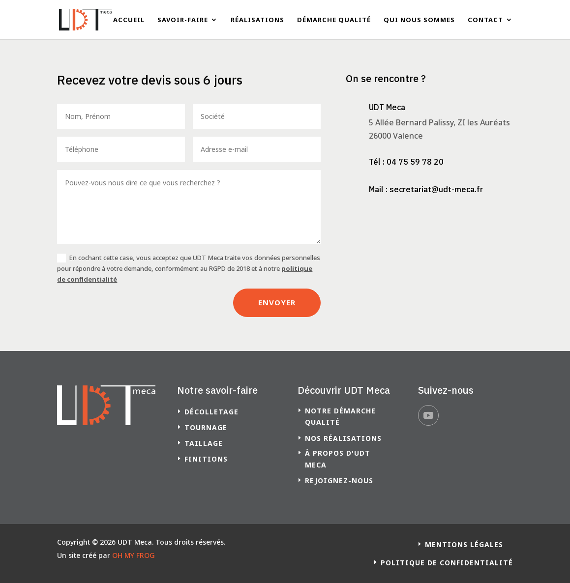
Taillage (203, 443)
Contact (485, 20)
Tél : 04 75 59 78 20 (406, 162)
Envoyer (277, 302)
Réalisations (257, 20)
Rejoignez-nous (339, 480)
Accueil (129, 20)
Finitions (206, 459)
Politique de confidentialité (447, 562)
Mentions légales (464, 544)
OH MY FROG (133, 555)
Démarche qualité (334, 20)
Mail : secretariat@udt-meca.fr (426, 189)
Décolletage (211, 411)
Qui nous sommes (419, 20)
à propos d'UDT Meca (337, 458)
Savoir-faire (182, 20)
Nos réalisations (343, 438)
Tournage (205, 427)
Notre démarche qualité (340, 416)
